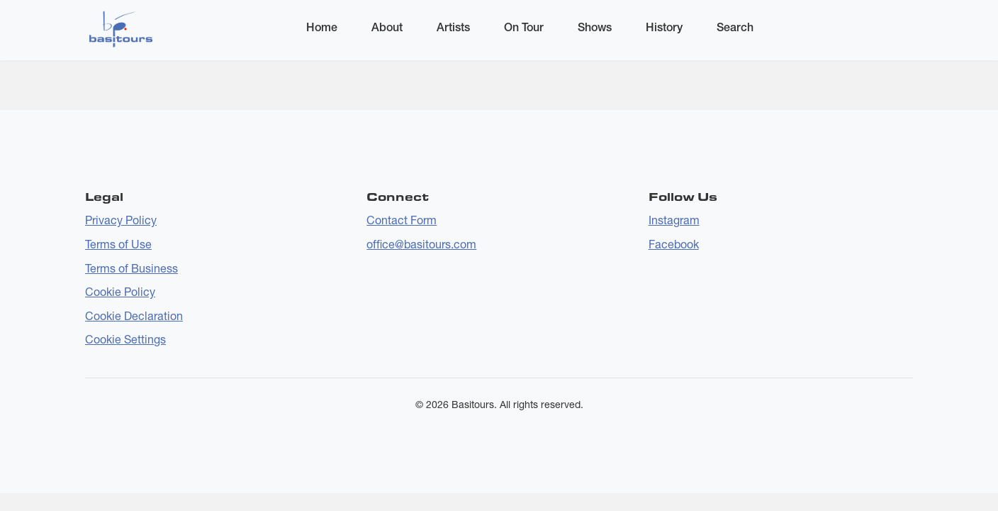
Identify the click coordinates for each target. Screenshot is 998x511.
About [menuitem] (387, 27)
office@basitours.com (421, 244)
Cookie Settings (125, 339)
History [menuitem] (664, 27)
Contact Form (401, 220)
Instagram (674, 220)
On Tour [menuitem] (524, 27)
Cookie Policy (120, 292)
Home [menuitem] (321, 27)
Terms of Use (118, 244)
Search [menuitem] (735, 27)
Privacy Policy (121, 220)
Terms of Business (131, 268)
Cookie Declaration (134, 316)
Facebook (674, 244)
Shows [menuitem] (595, 27)
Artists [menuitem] (453, 27)
